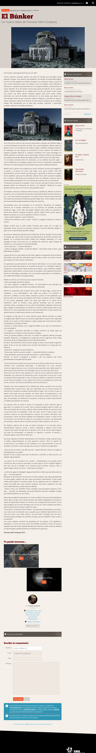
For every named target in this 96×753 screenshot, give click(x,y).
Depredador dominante (79, 170)
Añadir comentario (33, 598)
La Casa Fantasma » (45, 700)
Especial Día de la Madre (72, 96)
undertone (67, 285)
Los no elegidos (80, 140)
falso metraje (30, 591)
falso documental (33, 592)
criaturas (36, 589)
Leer (18, 560)
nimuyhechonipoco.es (79, 741)
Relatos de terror (26, 10)
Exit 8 (66, 273)
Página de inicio (15, 10)
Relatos (81, 738)
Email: (10, 629)
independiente (33, 595)
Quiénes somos (72, 736)
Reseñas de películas (82, 736)
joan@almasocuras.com (76, 740)
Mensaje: (9, 639)
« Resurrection (19, 700)
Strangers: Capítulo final (82, 156)
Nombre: (9, 624)
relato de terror (31, 587)
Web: (10, 634)
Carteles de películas (73, 738)
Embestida (67, 261)
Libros (85, 738)
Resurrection (69, 79)
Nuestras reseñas (70, 3)
